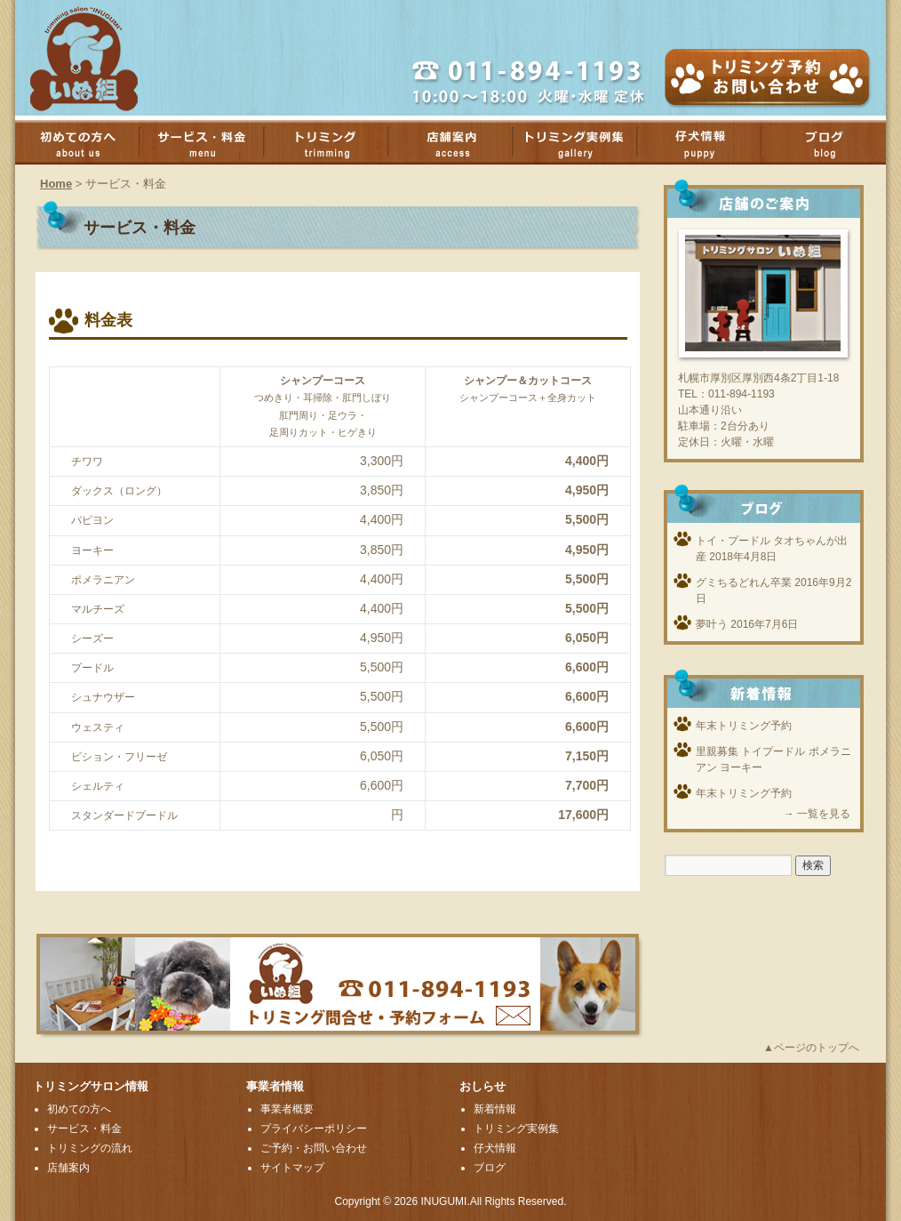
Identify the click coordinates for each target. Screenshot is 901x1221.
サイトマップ (292, 1167)
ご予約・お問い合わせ (313, 1148)
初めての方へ (86, 142)
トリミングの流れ (89, 1148)
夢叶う (712, 624)
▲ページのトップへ (811, 1047)
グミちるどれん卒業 (744, 582)
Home (56, 183)
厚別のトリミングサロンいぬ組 (99, 58)
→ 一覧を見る (817, 813)
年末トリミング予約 (744, 725)
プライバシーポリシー (313, 1128)
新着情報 (495, 1109)
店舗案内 (459, 142)
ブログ (490, 1167)
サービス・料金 (211, 142)
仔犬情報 (495, 1148)
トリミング (335, 142)
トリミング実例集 (584, 142)
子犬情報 (708, 142)
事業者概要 (287, 1109)
